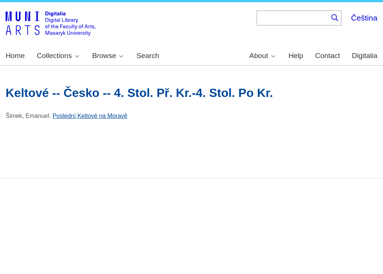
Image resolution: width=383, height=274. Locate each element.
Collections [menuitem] (58, 55)
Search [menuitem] (148, 55)
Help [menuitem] (295, 55)
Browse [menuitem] (107, 55)
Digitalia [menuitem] (364, 55)
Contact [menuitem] (327, 55)
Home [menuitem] (15, 55)
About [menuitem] (262, 55)
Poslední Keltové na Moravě (89, 116)
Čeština (364, 17)
